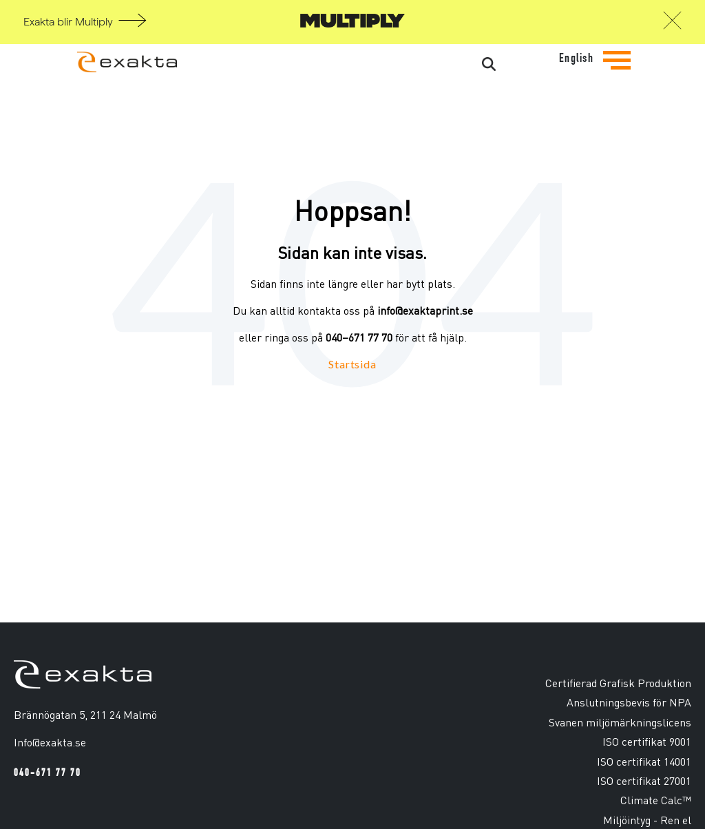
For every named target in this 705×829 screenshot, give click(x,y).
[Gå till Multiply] (352, 23)
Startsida (352, 363)
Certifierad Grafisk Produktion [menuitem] (618, 682)
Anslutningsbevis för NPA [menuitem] (629, 702)
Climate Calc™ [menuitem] (655, 800)
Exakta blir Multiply (68, 22)
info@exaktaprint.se (425, 310)
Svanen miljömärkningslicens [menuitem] (620, 722)
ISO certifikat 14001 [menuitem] (644, 761)
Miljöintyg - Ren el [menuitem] (647, 819)
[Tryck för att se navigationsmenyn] (617, 71)
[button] (672, 24)
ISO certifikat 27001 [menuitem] (644, 780)
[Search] (437, 64)
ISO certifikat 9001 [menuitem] (646, 741)
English (576, 58)
